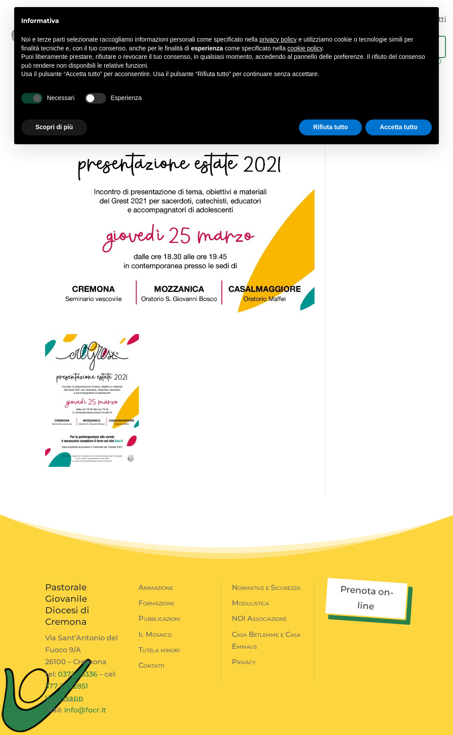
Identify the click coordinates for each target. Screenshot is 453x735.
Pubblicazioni (159, 618)
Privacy (244, 662)
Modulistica (250, 603)
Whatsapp (64, 698)
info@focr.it (85, 710)
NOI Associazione (259, 618)
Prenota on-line (367, 598)
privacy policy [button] (278, 39)
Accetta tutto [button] (399, 127)
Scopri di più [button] (54, 127)
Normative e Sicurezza (266, 587)
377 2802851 (66, 686)
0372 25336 (77, 674)
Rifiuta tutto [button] (330, 127)
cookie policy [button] (305, 48)
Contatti (151, 665)
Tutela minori (159, 650)
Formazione (156, 603)
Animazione (155, 587)
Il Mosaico (155, 634)
